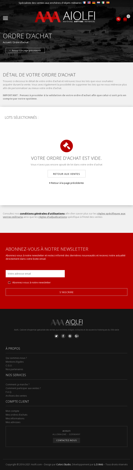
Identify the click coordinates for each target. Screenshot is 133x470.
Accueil (7, 42)
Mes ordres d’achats (16, 414)
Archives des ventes (16, 395)
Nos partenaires (14, 369)
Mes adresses (13, 422)
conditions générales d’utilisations (42, 213)
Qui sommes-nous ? (16, 358)
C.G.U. (9, 365)
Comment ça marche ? (17, 384)
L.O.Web (98, 464)
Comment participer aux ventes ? (23, 388)
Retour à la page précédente (25, 50)
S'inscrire (67, 292)
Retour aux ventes (66, 174)
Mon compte (12, 411)
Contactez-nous (66, 440)
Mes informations (15, 418)
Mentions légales (15, 361)
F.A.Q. (9, 392)
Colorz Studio (63, 464)
